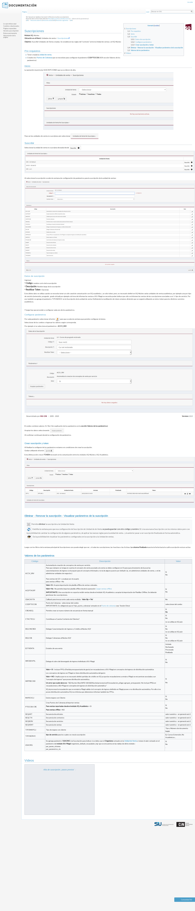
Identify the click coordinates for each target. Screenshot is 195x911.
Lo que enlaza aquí (9, 24)
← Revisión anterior (35, 20)
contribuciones (64, 19)
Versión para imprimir (11, 31)
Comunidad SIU (186, 900)
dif (27, 20)
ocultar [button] (156, 25)
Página (24, 12)
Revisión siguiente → (63, 20)
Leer (147, 12)
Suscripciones (63, 38)
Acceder (190, 2)
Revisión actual (47, 20)
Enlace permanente (10, 33)
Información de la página (9, 36)
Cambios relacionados (11, 26)
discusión (55, 19)
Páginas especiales (9, 28)
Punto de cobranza (108, 606)
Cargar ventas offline (104, 589)
